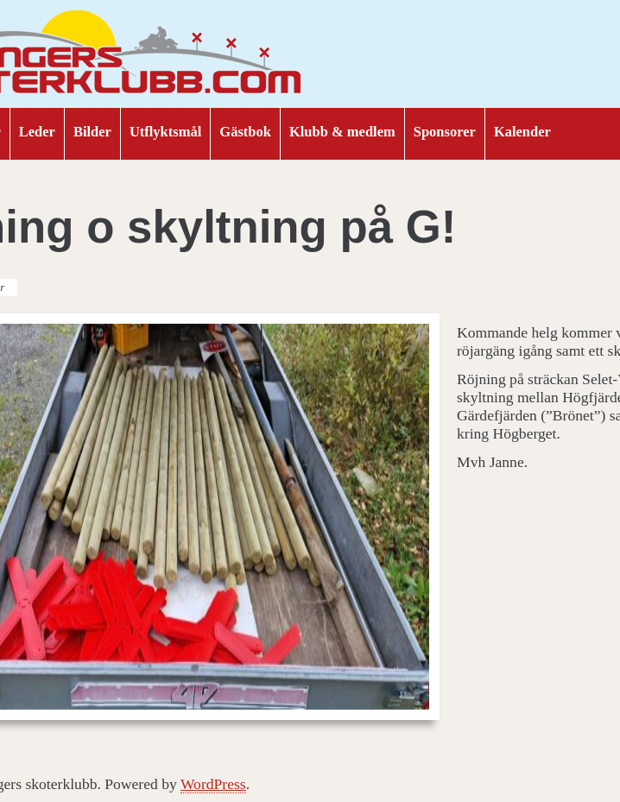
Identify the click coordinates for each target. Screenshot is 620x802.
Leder (37, 131)
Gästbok (245, 131)
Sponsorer (445, 131)
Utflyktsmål (165, 131)
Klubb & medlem (342, 131)
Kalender (522, 131)
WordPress (213, 784)
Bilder (92, 131)
